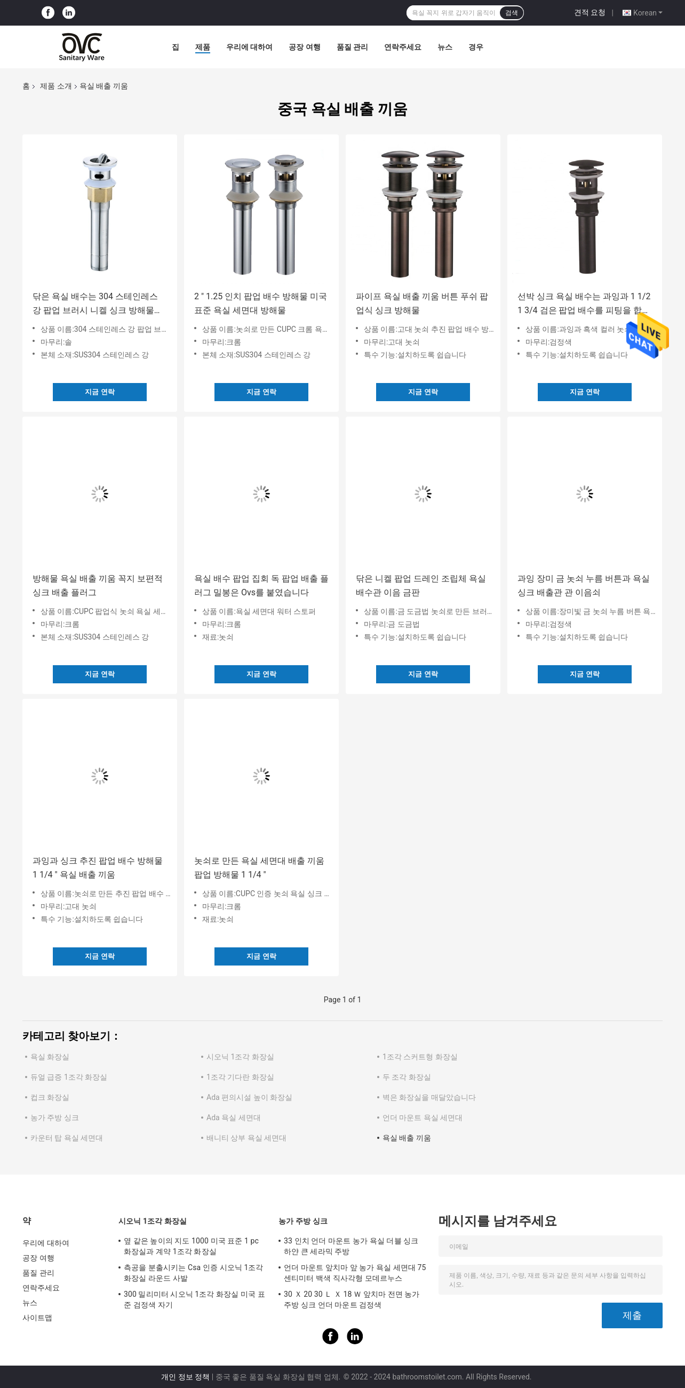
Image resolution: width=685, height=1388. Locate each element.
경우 (475, 47)
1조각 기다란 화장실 (240, 1077)
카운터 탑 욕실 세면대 (66, 1138)
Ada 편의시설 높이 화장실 (249, 1097)
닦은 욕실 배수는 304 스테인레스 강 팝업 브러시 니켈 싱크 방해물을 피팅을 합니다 (98, 304)
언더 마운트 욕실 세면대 (423, 1117)
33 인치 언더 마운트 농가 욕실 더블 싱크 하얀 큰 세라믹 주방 (351, 1246)
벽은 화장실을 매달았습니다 (429, 1097)
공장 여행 (304, 47)
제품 (202, 47)
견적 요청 (590, 12)
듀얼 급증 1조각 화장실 (68, 1077)
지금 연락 (99, 392)
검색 (511, 13)
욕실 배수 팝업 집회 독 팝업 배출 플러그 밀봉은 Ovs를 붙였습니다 (261, 585)
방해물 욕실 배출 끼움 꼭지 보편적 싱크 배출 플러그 (98, 585)
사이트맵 (37, 1317)
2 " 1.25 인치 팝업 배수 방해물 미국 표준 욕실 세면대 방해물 (260, 303)
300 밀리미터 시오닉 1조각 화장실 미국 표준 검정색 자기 (194, 1299)
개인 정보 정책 (185, 1377)
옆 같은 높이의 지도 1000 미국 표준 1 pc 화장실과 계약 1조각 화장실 (191, 1246)
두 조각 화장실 (407, 1077)
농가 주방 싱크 (54, 1117)
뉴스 (444, 47)
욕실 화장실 (49, 1056)
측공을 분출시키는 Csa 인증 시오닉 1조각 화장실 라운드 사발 (194, 1272)
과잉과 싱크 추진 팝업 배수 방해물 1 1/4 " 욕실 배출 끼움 (98, 868)
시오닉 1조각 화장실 (240, 1056)
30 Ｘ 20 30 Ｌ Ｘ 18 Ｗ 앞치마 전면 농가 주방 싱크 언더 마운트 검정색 (352, 1299)
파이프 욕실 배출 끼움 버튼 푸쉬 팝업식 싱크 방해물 (422, 303)
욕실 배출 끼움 (407, 1138)
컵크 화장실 (49, 1097)
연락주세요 (402, 47)
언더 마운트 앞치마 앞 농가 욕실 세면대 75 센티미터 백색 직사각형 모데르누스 (355, 1272)
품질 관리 (352, 47)
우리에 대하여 (249, 47)
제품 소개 (55, 86)
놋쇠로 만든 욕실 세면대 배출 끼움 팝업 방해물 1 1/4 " (259, 868)
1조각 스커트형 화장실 (420, 1056)
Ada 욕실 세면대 (233, 1117)
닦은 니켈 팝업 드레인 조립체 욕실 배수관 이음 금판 (421, 585)
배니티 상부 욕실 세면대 (246, 1138)
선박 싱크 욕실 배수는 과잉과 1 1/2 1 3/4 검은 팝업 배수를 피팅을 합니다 (583, 304)
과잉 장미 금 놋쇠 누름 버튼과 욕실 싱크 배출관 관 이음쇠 (583, 585)
